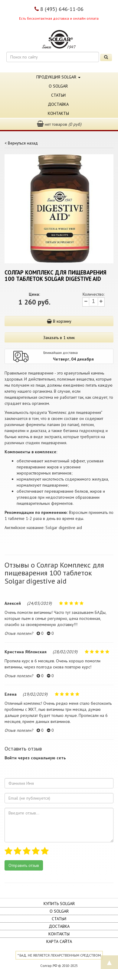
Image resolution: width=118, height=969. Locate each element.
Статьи (58, 95)
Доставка (58, 104)
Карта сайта (59, 941)
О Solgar (58, 86)
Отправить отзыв (23, 865)
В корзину (59, 321)
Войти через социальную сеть (35, 758)
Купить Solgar (59, 903)
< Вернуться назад (21, 143)
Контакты (58, 113)
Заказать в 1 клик (59, 337)
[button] (9, 767)
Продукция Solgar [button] (58, 77)
